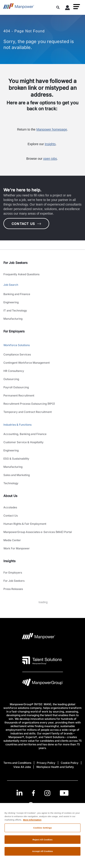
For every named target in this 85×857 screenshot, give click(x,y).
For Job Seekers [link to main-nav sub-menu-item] (13, 580)
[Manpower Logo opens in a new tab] (39, 637)
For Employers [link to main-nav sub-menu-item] (12, 572)
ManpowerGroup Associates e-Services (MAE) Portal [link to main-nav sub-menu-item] (37, 532)
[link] (42, 793)
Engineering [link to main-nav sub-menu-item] (11, 302)
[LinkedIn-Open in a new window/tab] (19, 792)
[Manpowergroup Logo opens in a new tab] (42, 683)
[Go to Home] (18, 7)
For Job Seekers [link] (15, 263)
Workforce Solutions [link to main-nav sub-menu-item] (16, 345)
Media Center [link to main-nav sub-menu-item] (12, 540)
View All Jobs (22, 767)
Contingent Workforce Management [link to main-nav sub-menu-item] (26, 362)
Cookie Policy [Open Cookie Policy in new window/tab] (69, 762)
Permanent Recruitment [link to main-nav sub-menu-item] (18, 395)
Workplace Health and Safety (55, 767)
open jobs (50, 158)
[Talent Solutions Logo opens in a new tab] (42, 660)
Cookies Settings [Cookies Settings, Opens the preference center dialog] (42, 830)
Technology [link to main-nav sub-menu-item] (10, 483)
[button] (76, 6)
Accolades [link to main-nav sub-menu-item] (10, 507)
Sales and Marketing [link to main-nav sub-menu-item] (16, 475)
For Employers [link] (14, 331)
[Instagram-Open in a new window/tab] (47, 793)
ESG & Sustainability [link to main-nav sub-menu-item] (16, 458)
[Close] (80, 812)
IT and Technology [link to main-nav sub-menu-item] (15, 310)
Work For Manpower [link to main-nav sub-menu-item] (16, 548)
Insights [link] (9, 561)
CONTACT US (26, 224)
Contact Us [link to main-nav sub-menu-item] (10, 515)
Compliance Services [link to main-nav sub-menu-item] (17, 354)
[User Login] (67, 8)
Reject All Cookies (42, 841)
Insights (50, 144)
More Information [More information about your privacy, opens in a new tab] (32, 822)
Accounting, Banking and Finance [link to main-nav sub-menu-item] (24, 434)
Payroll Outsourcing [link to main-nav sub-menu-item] (16, 387)
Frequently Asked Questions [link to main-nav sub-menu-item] (21, 274)
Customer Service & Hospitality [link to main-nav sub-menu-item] (23, 442)
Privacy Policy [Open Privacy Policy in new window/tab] (46, 762)
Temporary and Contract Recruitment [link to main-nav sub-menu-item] (27, 412)
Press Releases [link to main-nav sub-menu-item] (13, 589)
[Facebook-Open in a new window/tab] (33, 793)
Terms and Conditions (17, 762)
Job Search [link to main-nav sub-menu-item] (10, 284)
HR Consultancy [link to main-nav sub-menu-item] (13, 371)
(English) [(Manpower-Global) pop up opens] (42, 804)
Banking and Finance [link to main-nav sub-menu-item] (16, 294)
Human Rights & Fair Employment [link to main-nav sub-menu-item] (24, 523)
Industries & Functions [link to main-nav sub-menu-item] (17, 424)
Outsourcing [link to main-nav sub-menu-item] (11, 379)
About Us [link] (10, 496)
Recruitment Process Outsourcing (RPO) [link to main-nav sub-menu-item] (29, 403)
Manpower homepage (51, 129)
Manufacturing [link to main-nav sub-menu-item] (12, 318)
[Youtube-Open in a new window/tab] (64, 793)
